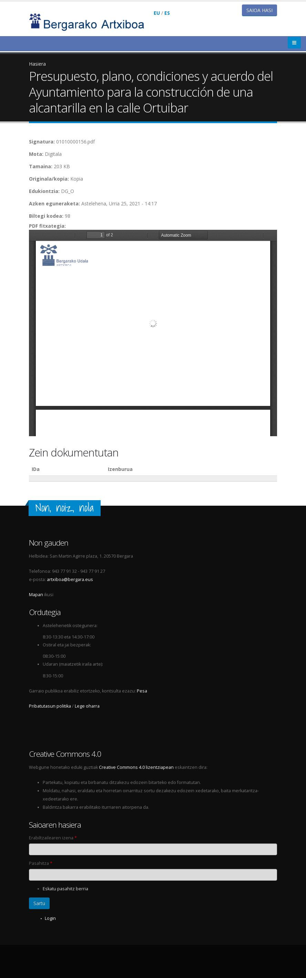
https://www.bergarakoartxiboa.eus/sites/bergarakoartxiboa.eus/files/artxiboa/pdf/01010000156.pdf (153, 333)
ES (167, 13)
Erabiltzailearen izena (53, 838)
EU (157, 13)
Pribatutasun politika (50, 706)
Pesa (142, 691)
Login (50, 918)
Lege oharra (87, 706)
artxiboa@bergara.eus (70, 579)
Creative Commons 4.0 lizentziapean (136, 767)
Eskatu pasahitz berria (65, 889)
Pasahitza (40, 863)
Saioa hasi (259, 10)
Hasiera (37, 64)
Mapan (36, 595)
